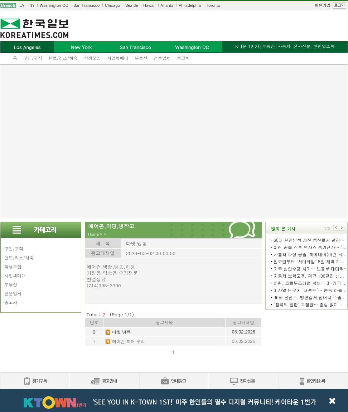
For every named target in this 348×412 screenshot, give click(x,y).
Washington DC (54, 5)
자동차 (283, 46)
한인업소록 (324, 46)
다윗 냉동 (121, 332)
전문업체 (162, 58)
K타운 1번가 (247, 46)
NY (31, 5)
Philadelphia (190, 5)
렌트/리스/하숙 (63, 58)
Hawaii (149, 5)
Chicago (112, 5)
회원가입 (322, 5)
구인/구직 (32, 58)
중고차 (183, 58)
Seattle (131, 5)
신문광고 (104, 381)
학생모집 (92, 58)
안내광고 (173, 381)
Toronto (213, 5)
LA (21, 5)
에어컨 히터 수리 (128, 341)
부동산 (141, 58)
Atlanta (167, 5)
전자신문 (301, 46)
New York (81, 47)
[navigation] (174, 5)
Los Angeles (27, 47)
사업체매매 (118, 58)
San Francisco (86, 5)
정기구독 (34, 381)
